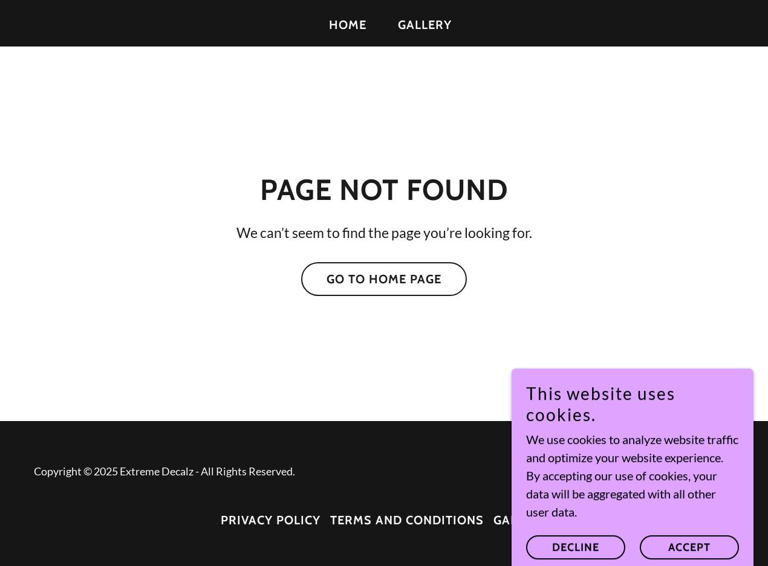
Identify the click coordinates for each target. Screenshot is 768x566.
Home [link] (347, 25)
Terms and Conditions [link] (407, 520)
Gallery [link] (425, 25)
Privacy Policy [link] (271, 520)
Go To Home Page (384, 279)
